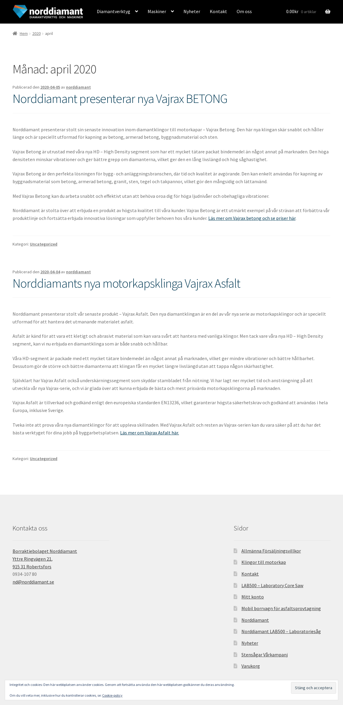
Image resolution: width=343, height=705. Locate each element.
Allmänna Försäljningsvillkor (271, 551)
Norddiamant (255, 620)
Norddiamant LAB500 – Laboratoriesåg (281, 631)
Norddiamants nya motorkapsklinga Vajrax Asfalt (126, 283)
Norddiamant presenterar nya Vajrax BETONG (120, 98)
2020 (36, 33)
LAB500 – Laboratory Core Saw (272, 585)
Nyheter (191, 11)
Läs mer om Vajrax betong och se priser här (251, 218)
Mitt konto (252, 597)
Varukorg (250, 666)
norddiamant (78, 87)
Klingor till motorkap (263, 562)
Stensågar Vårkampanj (264, 655)
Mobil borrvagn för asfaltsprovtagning (281, 608)
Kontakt (218, 11)
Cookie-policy (112, 695)
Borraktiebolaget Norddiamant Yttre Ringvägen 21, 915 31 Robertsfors (45, 559)
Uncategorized (43, 244)
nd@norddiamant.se (33, 582)
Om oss (244, 11)
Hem (24, 33)
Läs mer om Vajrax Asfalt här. (149, 433)
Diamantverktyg (113, 11)
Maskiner (157, 11)
